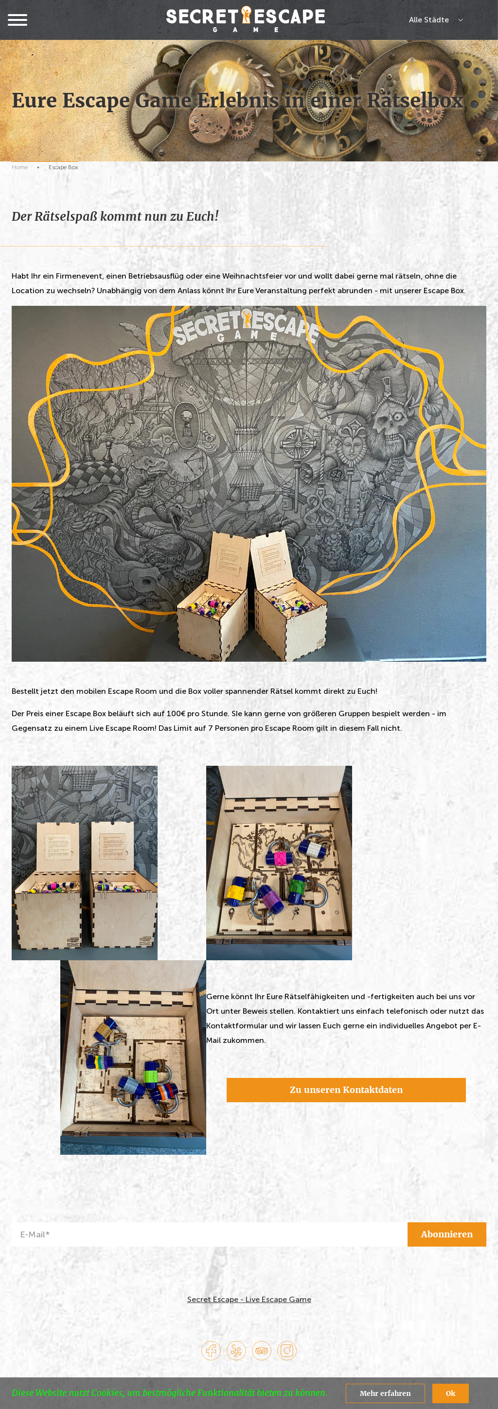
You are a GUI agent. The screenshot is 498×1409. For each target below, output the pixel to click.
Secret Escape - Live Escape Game (249, 1299)
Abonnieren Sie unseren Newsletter (77, 1210)
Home (20, 167)
